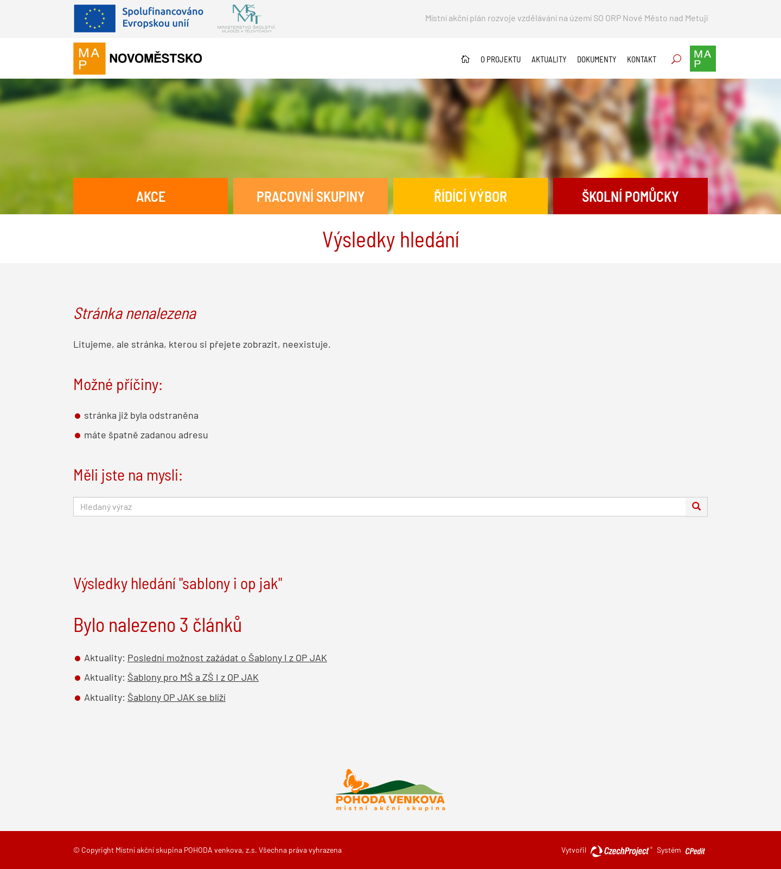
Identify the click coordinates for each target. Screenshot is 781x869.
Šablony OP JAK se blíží (176, 697)
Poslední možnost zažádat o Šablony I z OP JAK (227, 657)
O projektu (501, 59)
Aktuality (549, 59)
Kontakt (641, 59)
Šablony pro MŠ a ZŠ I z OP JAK (193, 677)
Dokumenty (596, 59)
